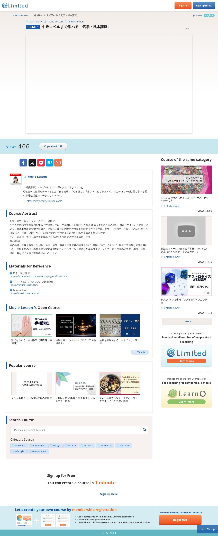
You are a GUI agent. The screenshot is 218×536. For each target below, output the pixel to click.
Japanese (197, 15)
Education (125, 445)
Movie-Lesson (55, 21)
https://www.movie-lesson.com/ (44, 201)
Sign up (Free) (204, 5)
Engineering (39, 445)
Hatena (49, 162)
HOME (4, 15)
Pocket (41, 162)
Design (56, 445)
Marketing (20, 445)
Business (88, 445)
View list (141, 352)
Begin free (180, 520)
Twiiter (32, 163)
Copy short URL (53, 146)
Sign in (183, 5)
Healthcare (106, 445)
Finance (72, 445)
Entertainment (21, 15)
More (188, 321)
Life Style (19, 451)
